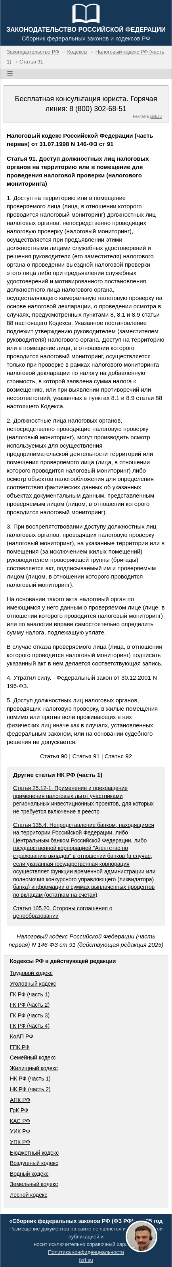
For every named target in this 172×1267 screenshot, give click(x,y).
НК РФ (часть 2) (30, 1089)
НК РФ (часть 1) (30, 1078)
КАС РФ (20, 1121)
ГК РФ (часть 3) (30, 1015)
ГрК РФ (19, 1110)
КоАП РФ (21, 1036)
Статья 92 (118, 756)
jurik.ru (156, 116)
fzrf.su (86, 1260)
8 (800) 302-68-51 (97, 109)
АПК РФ (20, 1100)
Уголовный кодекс (33, 984)
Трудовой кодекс (31, 973)
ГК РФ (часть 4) (30, 1026)
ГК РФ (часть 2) (30, 1005)
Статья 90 (53, 756)
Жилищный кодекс (34, 1068)
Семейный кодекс (33, 1057)
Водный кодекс (29, 1174)
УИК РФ (20, 1131)
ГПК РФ (20, 1047)
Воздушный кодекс (34, 1163)
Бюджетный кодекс (34, 1153)
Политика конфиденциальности (86, 1252)
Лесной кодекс (28, 1195)
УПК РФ (20, 1142)
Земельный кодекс (34, 1184)
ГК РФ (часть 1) (30, 994)
